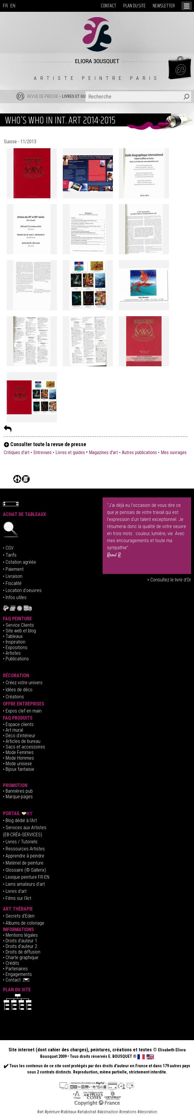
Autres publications (139, 452)
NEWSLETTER (164, 6)
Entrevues (42, 452)
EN (12, 6)
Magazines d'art (103, 452)
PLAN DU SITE (134, 6)
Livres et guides (70, 452)
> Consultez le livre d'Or (169, 580)
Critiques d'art (17, 452)
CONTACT (108, 6)
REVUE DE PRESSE (42, 96)
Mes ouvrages (174, 452)
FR (5, 6)
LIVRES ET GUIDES (78, 96)
